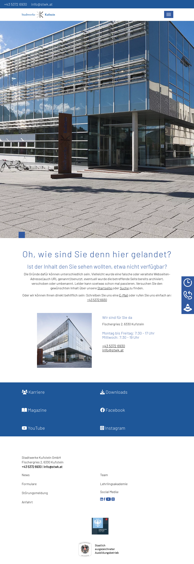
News (26, 475)
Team (104, 475)
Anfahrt (27, 502)
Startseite (104, 288)
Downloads (114, 392)
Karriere (33, 392)
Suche (124, 288)
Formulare (29, 484)
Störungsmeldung (35, 493)
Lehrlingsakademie (114, 484)
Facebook (112, 410)
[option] (97, 125)
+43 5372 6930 (15, 4)
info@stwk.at (41, 4)
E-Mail (123, 295)
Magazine (34, 410)
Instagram (112, 428)
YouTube (33, 428)
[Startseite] (40, 15)
